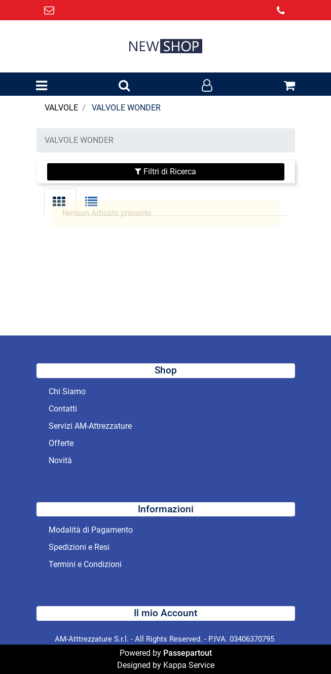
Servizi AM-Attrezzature (90, 426)
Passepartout (187, 653)
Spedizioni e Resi (79, 547)
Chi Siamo (67, 391)
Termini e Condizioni (85, 564)
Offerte (61, 443)
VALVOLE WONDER (126, 108)
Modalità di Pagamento (91, 530)
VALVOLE (61, 108)
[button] (124, 86)
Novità (60, 460)
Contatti (63, 409)
